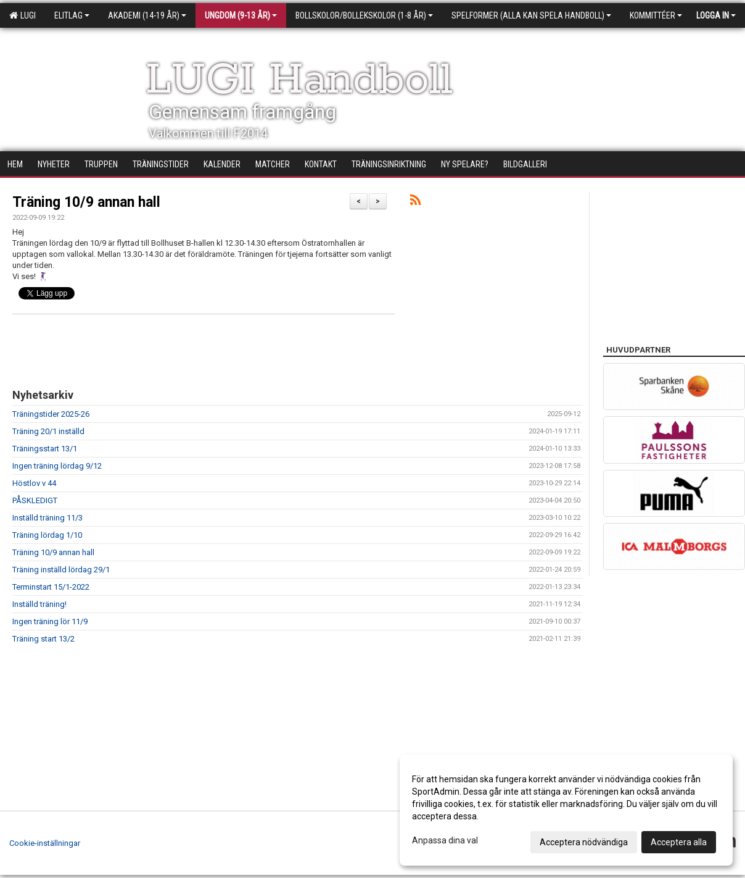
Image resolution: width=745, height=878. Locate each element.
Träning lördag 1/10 (47, 535)
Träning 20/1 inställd (48, 431)
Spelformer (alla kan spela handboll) (531, 15)
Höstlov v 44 (34, 483)
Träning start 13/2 (43, 638)
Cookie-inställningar (44, 843)
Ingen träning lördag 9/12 (57, 465)
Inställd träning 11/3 (47, 517)
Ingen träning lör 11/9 (50, 621)
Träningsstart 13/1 (44, 448)
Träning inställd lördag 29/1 (61, 569)
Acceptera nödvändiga (584, 842)
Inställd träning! (39, 604)
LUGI (22, 15)
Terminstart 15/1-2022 (50, 587)
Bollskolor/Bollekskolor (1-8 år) (364, 15)
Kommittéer (656, 15)
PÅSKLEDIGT (34, 500)
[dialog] (566, 810)
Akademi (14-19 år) (147, 15)
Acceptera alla (679, 842)
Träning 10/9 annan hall (86, 202)
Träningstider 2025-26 (50, 414)
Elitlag (71, 15)
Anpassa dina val (445, 840)
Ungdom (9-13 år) (241, 15)
